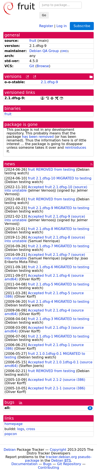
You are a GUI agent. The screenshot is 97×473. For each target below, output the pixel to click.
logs (20, 429)
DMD (64, 51)
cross (30, 429)
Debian (10, 450)
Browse (43, 66)
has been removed (38, 137)
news (9, 164)
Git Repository (69, 464)
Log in (61, 26)
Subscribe (81, 26)
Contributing (48, 468)
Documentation (24, 464)
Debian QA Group (44, 51)
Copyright (58, 450)
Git (31, 66)
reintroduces (75, 148)
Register (46, 26)
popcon (10, 434)
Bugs (47, 464)
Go (44, 15)
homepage (13, 424)
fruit (32, 41)
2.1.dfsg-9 (49, 82)
